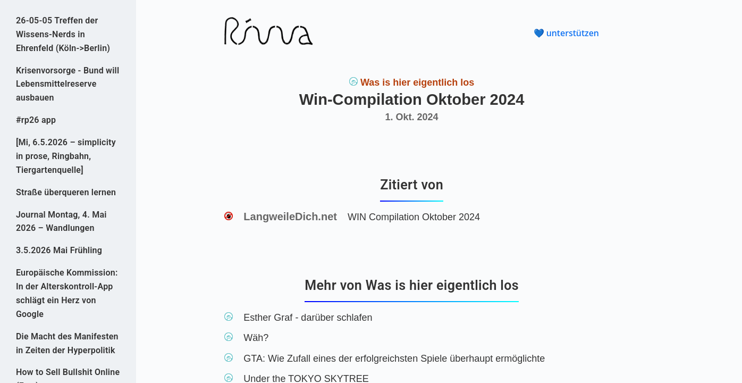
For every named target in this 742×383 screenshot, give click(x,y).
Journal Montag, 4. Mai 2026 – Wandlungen (61, 222)
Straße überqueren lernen (66, 192)
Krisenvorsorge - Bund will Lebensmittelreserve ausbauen (68, 84)
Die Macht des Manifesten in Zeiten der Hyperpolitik (67, 343)
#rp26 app (36, 120)
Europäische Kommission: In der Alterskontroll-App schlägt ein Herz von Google (67, 293)
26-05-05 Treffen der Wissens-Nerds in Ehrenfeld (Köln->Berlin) (63, 34)
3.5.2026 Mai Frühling (59, 250)
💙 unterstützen (566, 33)
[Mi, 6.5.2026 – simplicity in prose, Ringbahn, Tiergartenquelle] (66, 156)
